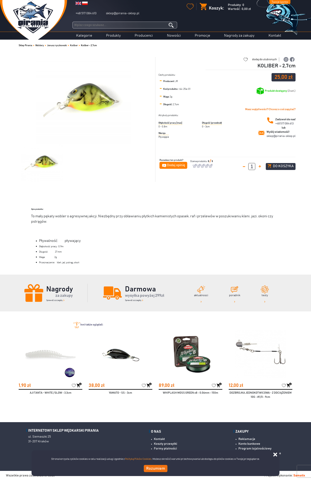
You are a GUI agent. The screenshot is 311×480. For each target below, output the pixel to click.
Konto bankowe (249, 443)
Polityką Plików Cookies (138, 459)
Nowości (174, 35)
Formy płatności (165, 448)
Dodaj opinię (176, 165)
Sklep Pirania (25, 45)
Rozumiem (155, 468)
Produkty (113, 35)
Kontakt (275, 35)
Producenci (144, 35)
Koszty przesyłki (165, 443)
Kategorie (84, 35)
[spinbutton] (251, 166)
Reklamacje (246, 439)
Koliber (74, 45)
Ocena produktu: (199, 161)
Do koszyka (280, 166)
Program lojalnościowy (255, 448)
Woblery (39, 45)
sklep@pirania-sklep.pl (122, 13)
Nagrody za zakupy (239, 35)
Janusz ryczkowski (57, 45)
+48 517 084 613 (86, 13)
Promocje (202, 35)
